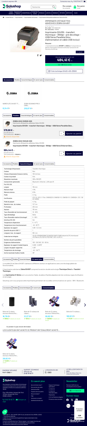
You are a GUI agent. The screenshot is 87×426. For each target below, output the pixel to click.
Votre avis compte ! (36, 395)
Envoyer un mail (21, 396)
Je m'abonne (75, 387)
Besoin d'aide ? (35, 390)
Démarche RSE (35, 386)
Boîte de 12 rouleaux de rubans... (31, 311)
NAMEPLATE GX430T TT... (11, 103)
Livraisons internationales (53, 388)
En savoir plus (36, 80)
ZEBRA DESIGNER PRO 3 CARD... (32, 104)
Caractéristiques (25, 80)
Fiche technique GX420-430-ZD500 (62, 71)
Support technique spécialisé (54, 382)
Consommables (47, 80)
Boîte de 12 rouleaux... (73, 311)
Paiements (52, 392)
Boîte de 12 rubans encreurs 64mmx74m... (10, 311)
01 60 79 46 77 (8, 396)
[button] (11, 13)
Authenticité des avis (37, 397)
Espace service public (37, 388)
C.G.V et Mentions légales (56, 394)
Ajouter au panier (74, 133)
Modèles (15, 80)
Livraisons (52, 385)
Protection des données (55, 396)
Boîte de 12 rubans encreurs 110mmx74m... (52, 311)
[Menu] (83, 402)
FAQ (32, 393)
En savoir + (80, 52)
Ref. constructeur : (49, 29)
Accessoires (7, 115)
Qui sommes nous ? (36, 382)
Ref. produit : (48, 28)
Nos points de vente (36, 384)
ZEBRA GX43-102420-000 (22, 141)
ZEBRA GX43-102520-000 (22, 121)
